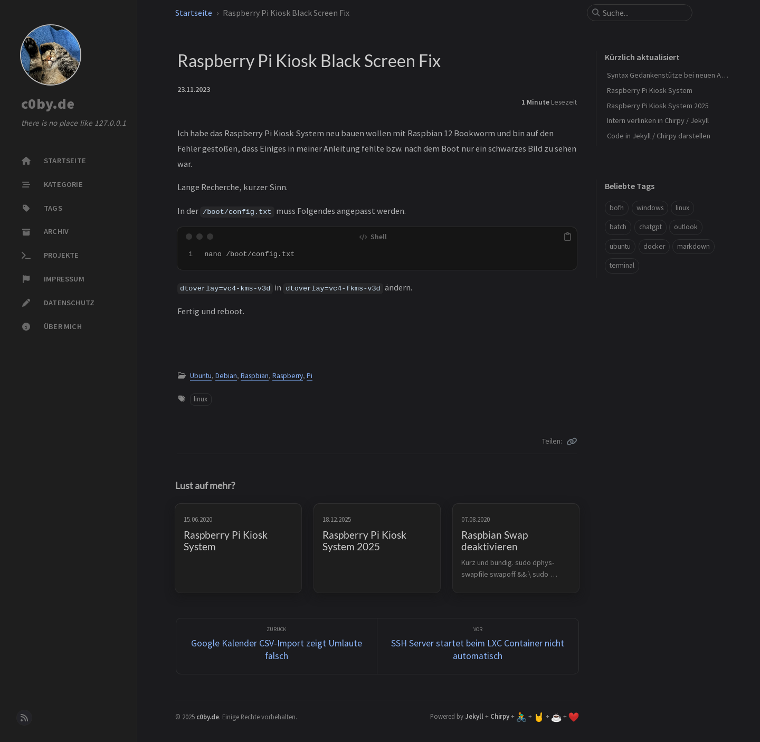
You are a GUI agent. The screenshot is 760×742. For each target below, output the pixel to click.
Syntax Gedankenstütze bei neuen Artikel (672, 75)
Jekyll (474, 716)
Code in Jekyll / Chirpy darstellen (658, 135)
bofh (617, 207)
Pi (309, 375)
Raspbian (255, 375)
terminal (622, 265)
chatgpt (650, 226)
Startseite (193, 12)
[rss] (24, 717)
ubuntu (620, 246)
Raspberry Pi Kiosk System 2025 (658, 105)
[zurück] (277, 646)
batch (618, 226)
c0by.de (47, 104)
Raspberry (287, 375)
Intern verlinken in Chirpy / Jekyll (658, 120)
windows (649, 207)
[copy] (567, 236)
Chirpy (499, 716)
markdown (693, 246)
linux (200, 399)
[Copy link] (571, 441)
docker (654, 246)
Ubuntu (201, 375)
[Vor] (478, 646)
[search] (644, 13)
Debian (226, 375)
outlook (686, 226)
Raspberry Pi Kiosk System (649, 90)
